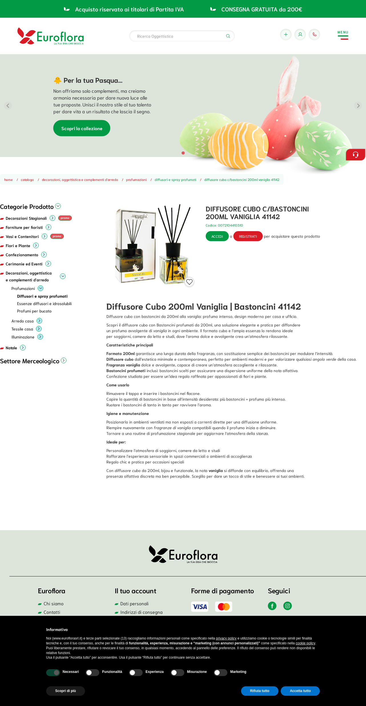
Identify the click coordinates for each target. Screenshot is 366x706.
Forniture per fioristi (24, 227)
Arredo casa (22, 320)
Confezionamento (22, 254)
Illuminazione (23, 336)
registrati (248, 236)
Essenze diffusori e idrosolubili (44, 303)
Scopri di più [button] (65, 691)
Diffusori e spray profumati (42, 295)
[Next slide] (358, 106)
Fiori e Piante (18, 245)
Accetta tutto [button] (300, 691)
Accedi (217, 236)
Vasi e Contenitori (22, 236)
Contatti (52, 612)
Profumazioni (23, 288)
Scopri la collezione (81, 128)
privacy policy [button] (226, 638)
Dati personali (134, 603)
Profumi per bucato (34, 310)
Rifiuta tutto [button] (259, 691)
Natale (11, 347)
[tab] (183, 152)
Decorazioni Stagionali (26, 218)
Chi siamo (54, 603)
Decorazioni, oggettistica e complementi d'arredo (29, 276)
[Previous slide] (8, 106)
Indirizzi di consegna (141, 612)
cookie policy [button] (305, 643)
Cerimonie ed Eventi (24, 263)
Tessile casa (22, 328)
